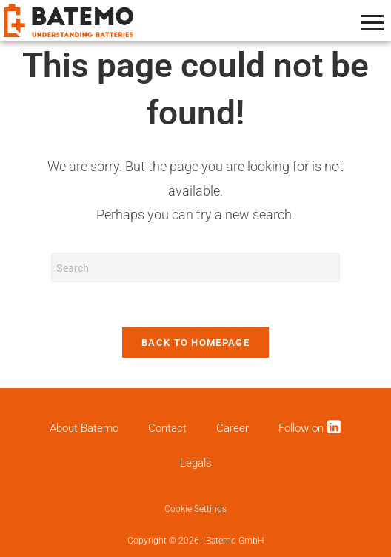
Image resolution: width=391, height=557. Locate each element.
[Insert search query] (195, 267)
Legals (196, 463)
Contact (167, 428)
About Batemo (84, 428)
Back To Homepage (195, 342)
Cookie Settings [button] (195, 509)
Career (232, 428)
